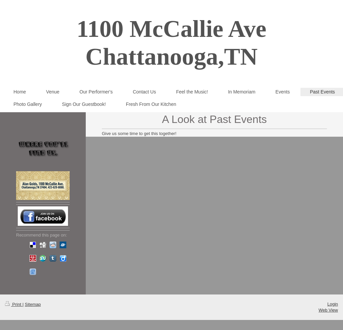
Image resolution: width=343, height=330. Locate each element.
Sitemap (33, 304)
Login (332, 304)
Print (13, 304)
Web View (328, 310)
